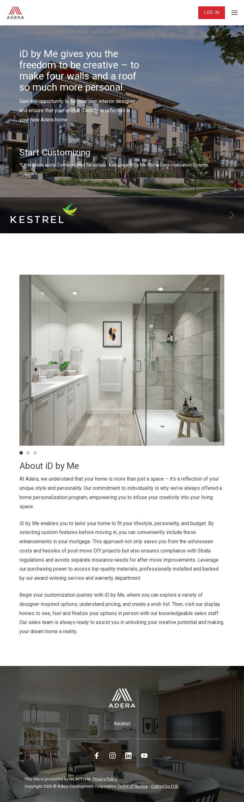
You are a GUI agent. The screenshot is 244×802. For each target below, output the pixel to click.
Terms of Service (133, 786)
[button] (21, 453)
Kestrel (122, 724)
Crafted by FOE (164, 786)
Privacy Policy (105, 779)
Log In (211, 12)
